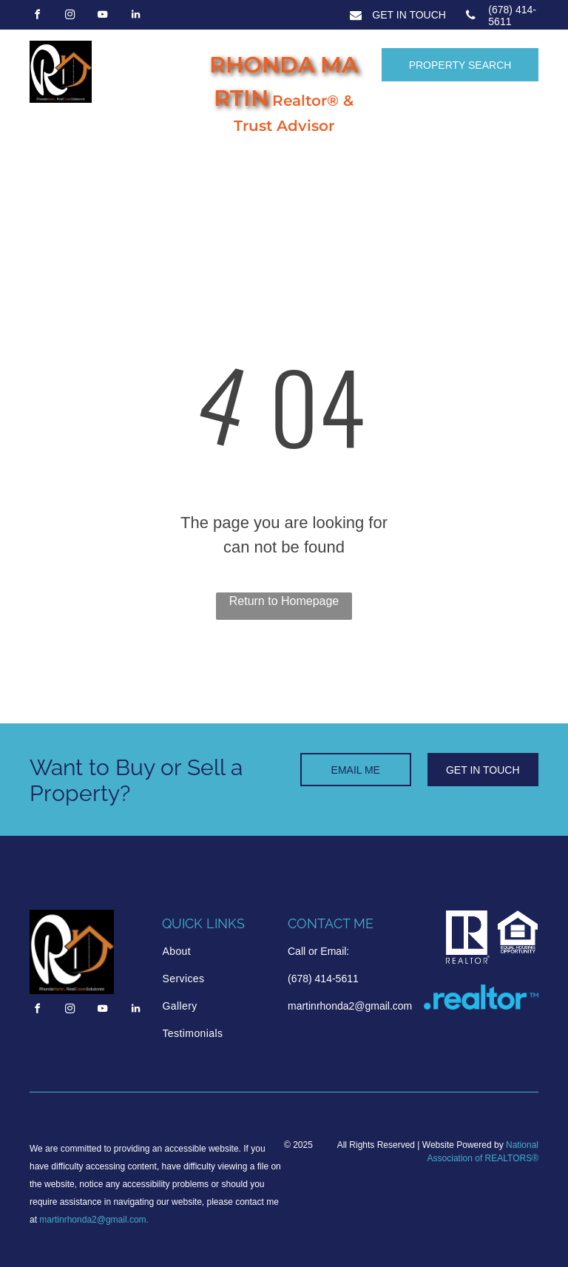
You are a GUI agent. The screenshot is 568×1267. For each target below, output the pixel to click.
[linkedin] (135, 16)
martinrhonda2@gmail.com (92, 1219)
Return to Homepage (284, 601)
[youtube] (102, 16)
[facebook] (37, 16)
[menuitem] (217, 951)
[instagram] (69, 16)
